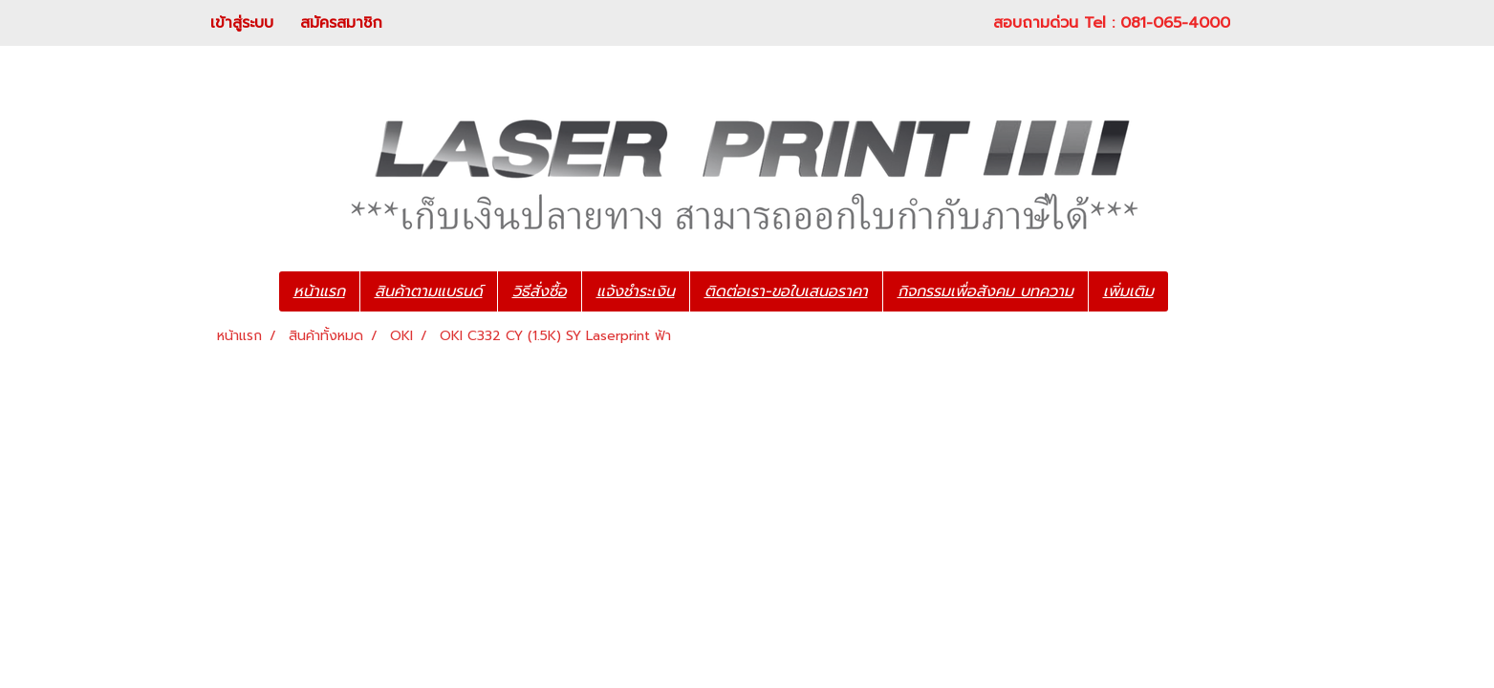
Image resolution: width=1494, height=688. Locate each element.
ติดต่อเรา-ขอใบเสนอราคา (786, 291)
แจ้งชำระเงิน (635, 291)
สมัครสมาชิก (341, 22)
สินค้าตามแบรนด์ (429, 291)
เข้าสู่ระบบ (241, 22)
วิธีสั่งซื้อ (539, 291)
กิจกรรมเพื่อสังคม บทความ (985, 291)
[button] (1197, 291)
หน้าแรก (319, 291)
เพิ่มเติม (1128, 291)
